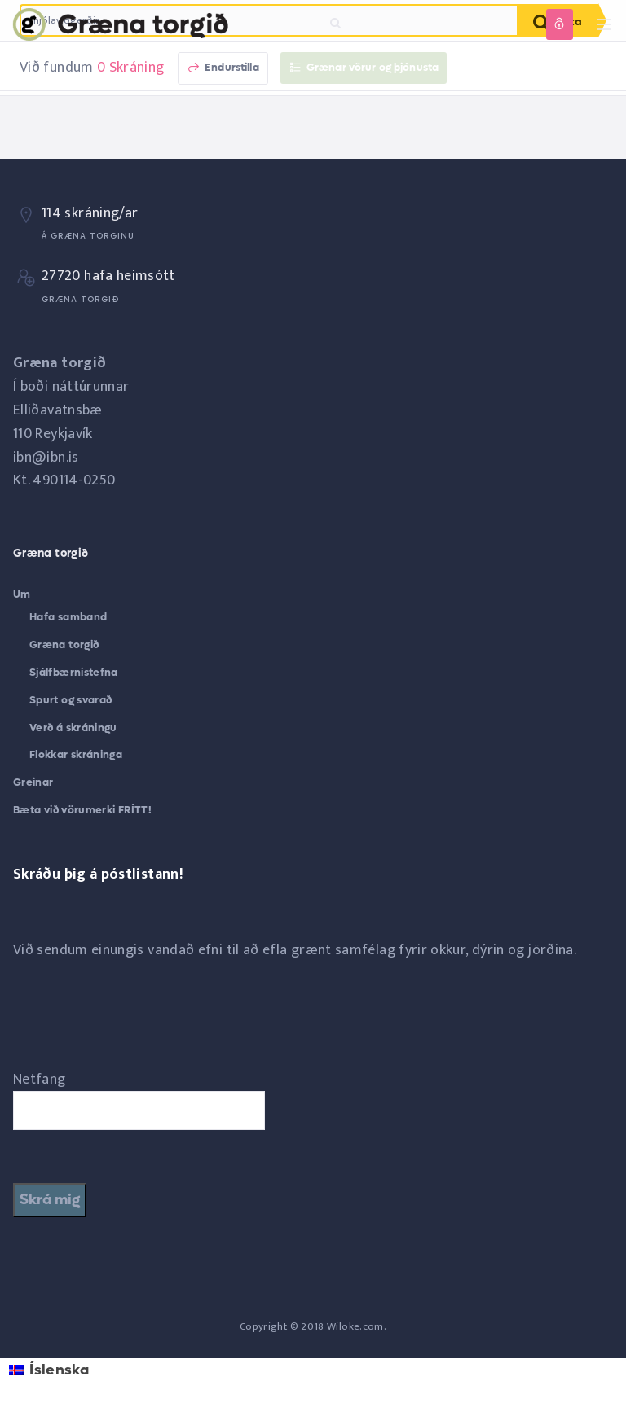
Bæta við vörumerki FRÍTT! (82, 810)
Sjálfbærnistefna (73, 672)
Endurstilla (223, 67)
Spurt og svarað (70, 700)
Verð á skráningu (73, 727)
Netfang (39, 1079)
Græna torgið (64, 644)
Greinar (33, 782)
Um (22, 594)
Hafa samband (68, 617)
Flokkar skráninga (75, 754)
